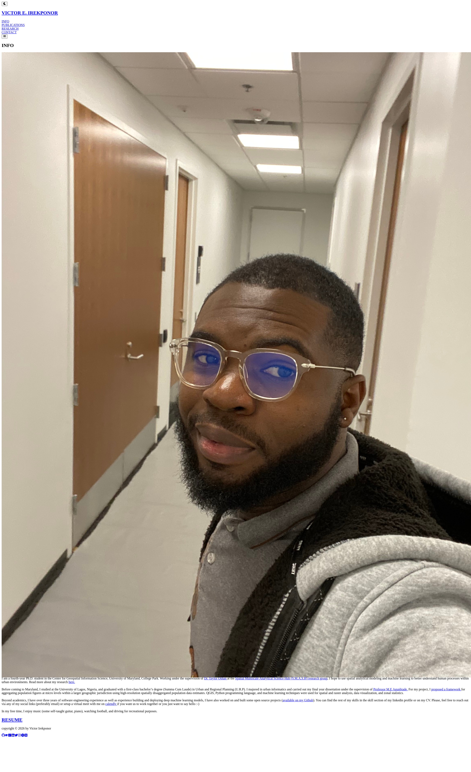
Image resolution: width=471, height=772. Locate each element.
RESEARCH (10, 28)
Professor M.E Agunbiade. (390, 689)
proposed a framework (446, 689)
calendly (111, 704)
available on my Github (298, 700)
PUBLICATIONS (13, 25)
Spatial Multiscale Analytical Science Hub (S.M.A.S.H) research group (281, 678)
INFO (5, 21)
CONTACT (9, 32)
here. (72, 682)
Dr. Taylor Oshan (215, 678)
